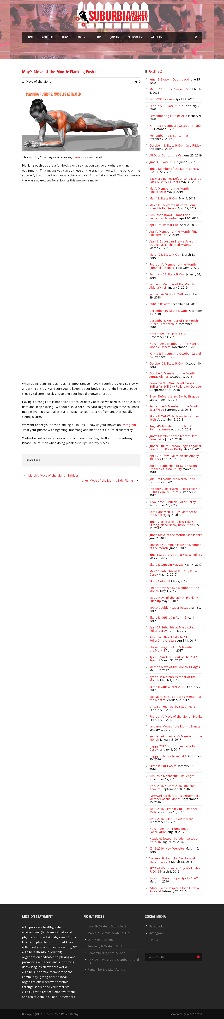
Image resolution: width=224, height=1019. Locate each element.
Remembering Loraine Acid (168, 116)
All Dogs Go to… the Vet (166, 155)
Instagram (128, 425)
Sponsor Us (135, 37)
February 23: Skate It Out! (167, 274)
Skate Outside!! (159, 581)
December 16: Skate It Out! (168, 311)
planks (77, 157)
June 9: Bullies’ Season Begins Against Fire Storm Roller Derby (175, 447)
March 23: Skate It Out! (165, 254)
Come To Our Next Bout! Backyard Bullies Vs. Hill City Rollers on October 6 (175, 386)
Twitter (154, 940)
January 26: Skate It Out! (166, 294)
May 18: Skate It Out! (163, 198)
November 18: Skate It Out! (168, 334)
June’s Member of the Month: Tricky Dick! (174, 170)
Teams (98, 37)
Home (30, 37)
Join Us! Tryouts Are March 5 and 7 (173, 479)
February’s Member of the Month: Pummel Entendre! (173, 266)
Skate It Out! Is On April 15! (168, 617)
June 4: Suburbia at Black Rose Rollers (175, 555)
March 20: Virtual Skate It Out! (170, 89)
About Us (47, 37)
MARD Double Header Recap (169, 607)
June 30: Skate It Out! (163, 162)
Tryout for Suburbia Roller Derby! (172, 502)
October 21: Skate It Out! (166, 363)
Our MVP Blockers (162, 99)
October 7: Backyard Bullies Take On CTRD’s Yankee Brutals (174, 490)
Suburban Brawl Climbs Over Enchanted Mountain (169, 216)
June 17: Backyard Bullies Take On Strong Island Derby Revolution (172, 523)
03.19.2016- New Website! (167, 848)
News (65, 37)
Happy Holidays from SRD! (167, 756)
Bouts (81, 37)
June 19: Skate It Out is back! (169, 79)
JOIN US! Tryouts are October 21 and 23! (113, 961)
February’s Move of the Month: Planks (175, 716)
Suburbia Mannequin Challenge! (171, 776)
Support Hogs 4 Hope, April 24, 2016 (174, 878)
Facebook (156, 926)
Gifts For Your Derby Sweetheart (172, 706)
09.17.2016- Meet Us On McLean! (171, 819)
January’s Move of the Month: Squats (174, 726)
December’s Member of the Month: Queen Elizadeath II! (173, 322)
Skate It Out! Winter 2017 (167, 687)
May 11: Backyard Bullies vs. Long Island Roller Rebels (172, 206)
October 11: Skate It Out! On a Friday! (175, 145)
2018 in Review (159, 304)
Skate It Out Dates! (162, 766)
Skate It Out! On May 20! (166, 564)
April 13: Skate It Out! (164, 225)
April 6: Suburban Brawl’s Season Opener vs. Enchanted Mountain (172, 243)
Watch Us (156, 37)
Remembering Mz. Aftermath (169, 135)
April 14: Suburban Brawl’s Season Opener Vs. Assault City (173, 467)
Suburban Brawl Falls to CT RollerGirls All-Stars (168, 638)
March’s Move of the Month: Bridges (174, 667)
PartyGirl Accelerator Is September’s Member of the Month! (174, 797)
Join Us (115, 37)
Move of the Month (39, 81)
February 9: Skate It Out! (166, 106)
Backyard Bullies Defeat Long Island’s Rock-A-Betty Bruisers (175, 180)
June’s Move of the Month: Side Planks (175, 535)
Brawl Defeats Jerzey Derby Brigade (174, 396)
